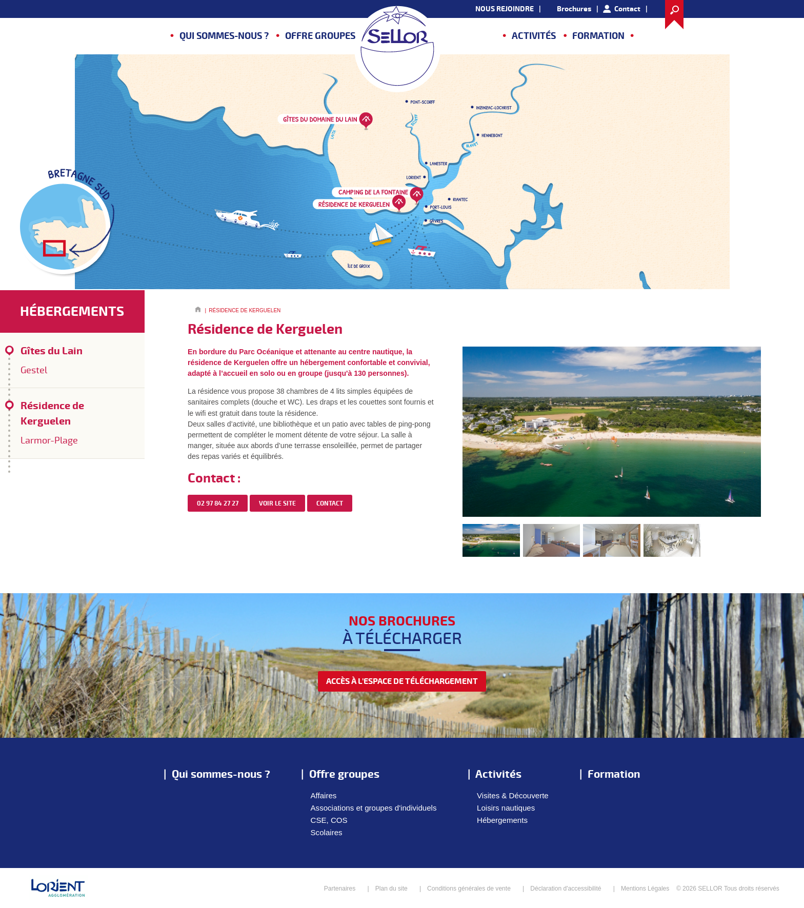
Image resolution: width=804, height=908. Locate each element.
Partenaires (340, 888)
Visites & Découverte (513, 795)
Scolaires (327, 832)
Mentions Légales (645, 888)
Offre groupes (320, 36)
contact (329, 504)
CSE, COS (329, 820)
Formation (598, 36)
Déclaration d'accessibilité (565, 888)
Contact (627, 9)
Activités (534, 36)
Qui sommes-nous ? (224, 36)
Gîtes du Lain (77, 361)
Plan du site (391, 888)
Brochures (574, 9)
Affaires (324, 795)
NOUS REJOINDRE (504, 9)
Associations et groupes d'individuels (374, 807)
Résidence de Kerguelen (77, 423)
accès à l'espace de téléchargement (402, 681)
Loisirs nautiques (506, 807)
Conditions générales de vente (469, 888)
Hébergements (502, 820)
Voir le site (277, 504)
